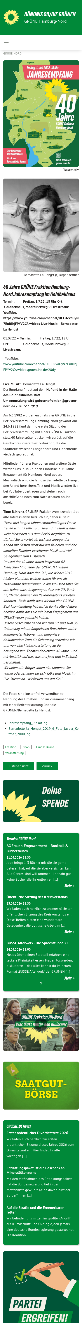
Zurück (47, 766)
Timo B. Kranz (45, 747)
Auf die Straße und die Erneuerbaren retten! (35, 1210)
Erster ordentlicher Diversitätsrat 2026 (37, 1132)
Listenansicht (18, 766)
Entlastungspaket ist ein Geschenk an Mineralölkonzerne (36, 1170)
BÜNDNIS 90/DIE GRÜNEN (50, 14)
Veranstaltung (14, 753)
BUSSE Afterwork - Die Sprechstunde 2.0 (38, 943)
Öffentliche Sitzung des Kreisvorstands (37, 897)
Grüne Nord (12, 53)
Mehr (68, 886)
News (26, 747)
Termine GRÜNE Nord (21, 838)
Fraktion (10, 747)
